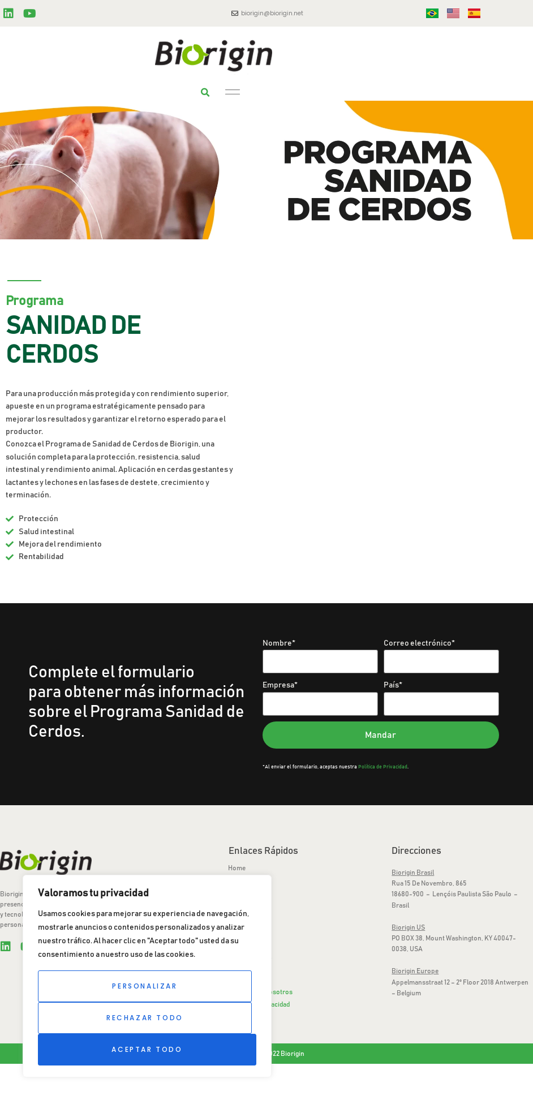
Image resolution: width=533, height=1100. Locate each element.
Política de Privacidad (382, 767)
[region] (147, 976)
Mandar (380, 735)
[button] (205, 93)
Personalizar (144, 986)
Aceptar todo (146, 1049)
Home (237, 868)
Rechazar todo (144, 1017)
